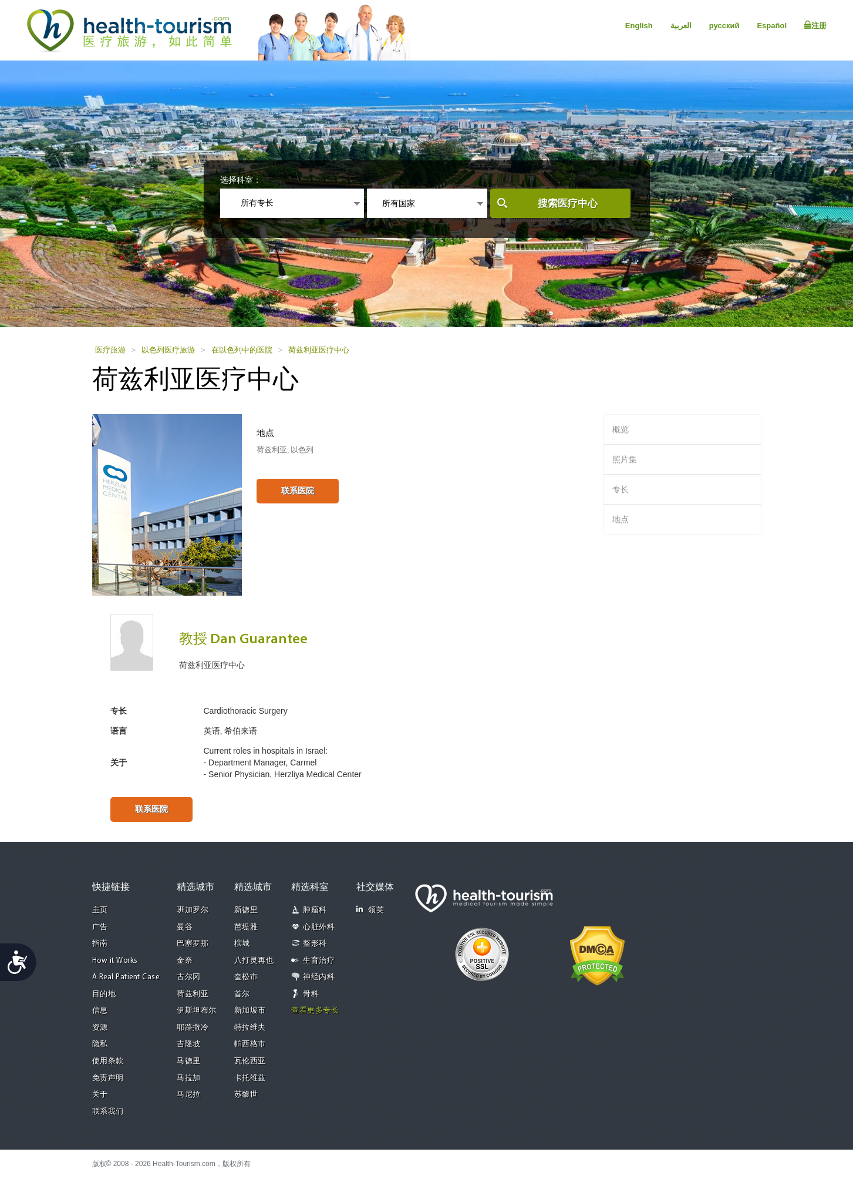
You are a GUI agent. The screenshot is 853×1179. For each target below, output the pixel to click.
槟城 (242, 944)
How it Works (115, 961)
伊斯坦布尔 (197, 1011)
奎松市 (246, 977)
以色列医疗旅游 (168, 349)
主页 (100, 910)
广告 (100, 927)
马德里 (189, 1061)
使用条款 (108, 1061)
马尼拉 (189, 1095)
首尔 (242, 994)
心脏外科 (319, 927)
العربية (681, 25)
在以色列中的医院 (241, 349)
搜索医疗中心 (568, 203)
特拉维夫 (250, 1028)
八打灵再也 (254, 961)
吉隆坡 (189, 1044)
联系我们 (108, 1112)
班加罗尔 (192, 910)
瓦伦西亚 (250, 1061)
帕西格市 (250, 1044)
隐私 (100, 1044)
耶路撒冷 (192, 1028)
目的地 (104, 994)
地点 (620, 519)
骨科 (311, 994)
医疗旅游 (110, 349)
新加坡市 (250, 1011)
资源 (100, 1028)
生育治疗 (319, 961)
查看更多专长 (315, 1011)
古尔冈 (189, 977)
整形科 (315, 944)
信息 (100, 1011)
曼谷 (185, 927)
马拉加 (189, 1078)
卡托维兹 (250, 1078)
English (639, 25)
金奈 (185, 961)
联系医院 (297, 490)
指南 (100, 944)
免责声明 (108, 1078)
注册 (815, 25)
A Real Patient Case (126, 977)
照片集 (624, 459)
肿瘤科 (315, 910)
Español (772, 25)
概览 (620, 429)
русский (724, 25)
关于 (100, 1095)
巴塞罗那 (192, 944)
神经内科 (319, 977)
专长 (620, 489)
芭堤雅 (246, 927)
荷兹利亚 (192, 994)
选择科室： (240, 179)
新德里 (246, 910)
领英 (370, 909)
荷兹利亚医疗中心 (318, 349)
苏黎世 (246, 1095)
